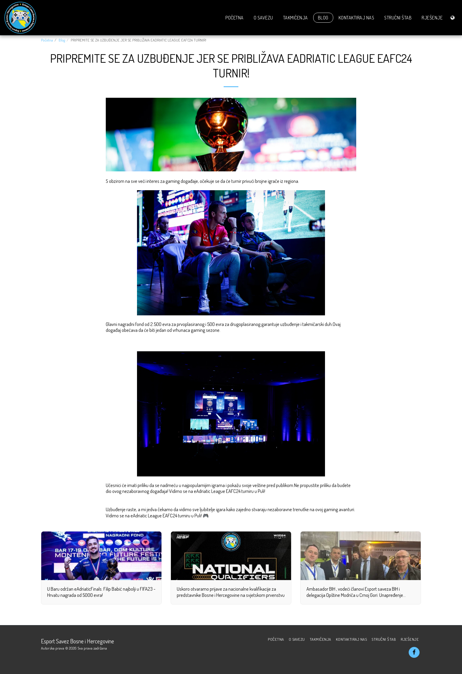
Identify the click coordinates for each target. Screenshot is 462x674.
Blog (62, 39)
